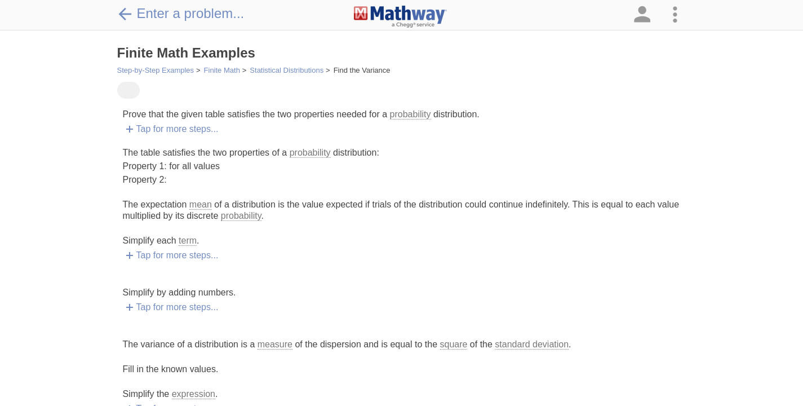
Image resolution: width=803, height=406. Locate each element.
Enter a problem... (181, 13)
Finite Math (222, 70)
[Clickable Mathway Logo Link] (400, 17)
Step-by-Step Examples (155, 70)
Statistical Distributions (286, 70)
